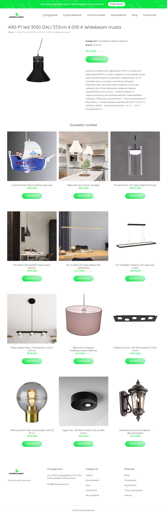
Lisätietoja (97, 62)
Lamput (89, 478)
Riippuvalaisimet (119, 44)
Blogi (134, 16)
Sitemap (128, 498)
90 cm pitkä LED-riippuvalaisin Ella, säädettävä (83, 269)
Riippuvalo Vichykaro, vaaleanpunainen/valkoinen (83, 352)
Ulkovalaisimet (92, 498)
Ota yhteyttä (130, 483)
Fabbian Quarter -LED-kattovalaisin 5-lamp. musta (135, 352)
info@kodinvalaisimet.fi (58, 487)
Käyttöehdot (130, 488)
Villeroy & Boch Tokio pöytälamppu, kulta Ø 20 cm (31, 435)
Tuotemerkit (149, 16)
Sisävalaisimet (118, 16)
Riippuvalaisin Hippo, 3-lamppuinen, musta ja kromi (32, 352)
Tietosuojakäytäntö (133, 493)
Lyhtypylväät (50, 16)
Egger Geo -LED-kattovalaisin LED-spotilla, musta (84, 435)
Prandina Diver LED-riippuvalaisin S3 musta (135, 188)
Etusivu (11, 35)
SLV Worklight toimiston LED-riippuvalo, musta (135, 269)
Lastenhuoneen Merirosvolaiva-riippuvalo (31, 188)
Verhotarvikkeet (96, 16)
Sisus (88, 488)
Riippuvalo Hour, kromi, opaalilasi (83, 188)
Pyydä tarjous (116, 4)
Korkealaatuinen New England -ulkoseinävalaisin (135, 435)
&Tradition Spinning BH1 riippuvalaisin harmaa (31, 269)
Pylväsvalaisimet (72, 16)
